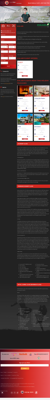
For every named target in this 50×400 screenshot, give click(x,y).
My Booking (10, 372)
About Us (2, 375)
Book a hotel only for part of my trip (8, 32)
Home (2, 372)
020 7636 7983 (44, 3)
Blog (18, 375)
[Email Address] (25, 365)
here (3, 96)
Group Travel (14, 375)
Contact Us (15, 372)
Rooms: (2, 49)
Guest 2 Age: (3, 60)
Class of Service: (12, 49)
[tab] (2, 3)
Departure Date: (4, 44)
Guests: (2, 55)
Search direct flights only (6, 30)
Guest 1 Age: (11, 55)
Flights (5, 372)
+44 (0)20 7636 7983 (5, 378)
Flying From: (3, 34)
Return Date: (11, 44)
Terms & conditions (8, 375)
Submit (24, 368)
